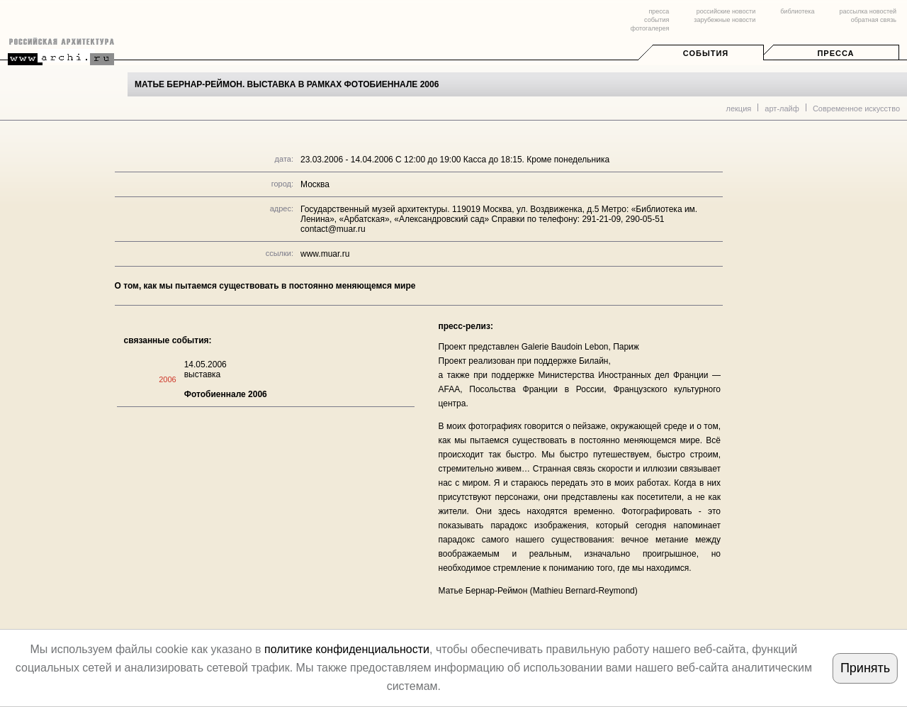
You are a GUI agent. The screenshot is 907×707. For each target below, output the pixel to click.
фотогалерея (650, 28)
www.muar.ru (324, 254)
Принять (865, 668)
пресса (658, 11)
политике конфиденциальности (346, 649)
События (705, 53)
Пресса (835, 53)
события (656, 19)
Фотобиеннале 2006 (225, 394)
